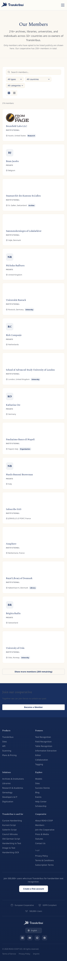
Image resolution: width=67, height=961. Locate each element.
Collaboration (41, 759)
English (34, 930)
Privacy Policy (41, 855)
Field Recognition (43, 741)
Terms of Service (9, 953)
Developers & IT (9, 797)
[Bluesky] (37, 937)
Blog (37, 792)
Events (38, 797)
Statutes (39, 838)
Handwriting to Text (11, 843)
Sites (4, 741)
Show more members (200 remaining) (34, 671)
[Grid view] (8, 93)
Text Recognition (43, 737)
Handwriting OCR (10, 852)
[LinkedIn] (22, 937)
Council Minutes (10, 834)
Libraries (6, 783)
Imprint (36, 953)
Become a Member (33, 707)
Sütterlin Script (9, 829)
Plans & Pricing (9, 755)
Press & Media (42, 834)
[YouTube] (29, 937)
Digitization (7, 801)
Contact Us (40, 843)
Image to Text (8, 847)
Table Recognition (43, 746)
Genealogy (7, 792)
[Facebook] (44, 937)
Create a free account (33, 888)
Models (38, 778)
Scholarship (40, 806)
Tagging (39, 764)
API (3, 746)
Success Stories (42, 788)
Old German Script (11, 838)
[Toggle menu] (63, 5)
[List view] (14, 93)
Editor (38, 755)
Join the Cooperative (44, 829)
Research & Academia (12, 788)
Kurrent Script (9, 825)
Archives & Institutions (13, 778)
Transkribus (7, 737)
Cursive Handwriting (12, 820)
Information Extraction (46, 750)
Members (39, 825)
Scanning (6, 750)
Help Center (41, 801)
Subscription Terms (44, 865)
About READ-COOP (44, 820)
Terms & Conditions (44, 860)
